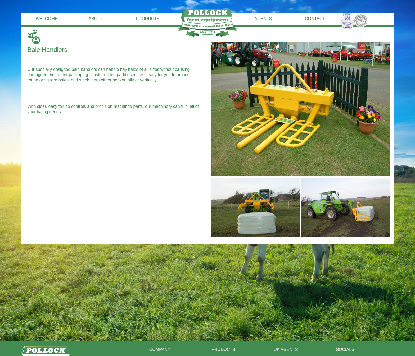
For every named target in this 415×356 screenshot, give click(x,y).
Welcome (47, 18)
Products (148, 18)
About (95, 18)
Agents (263, 18)
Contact (315, 18)
